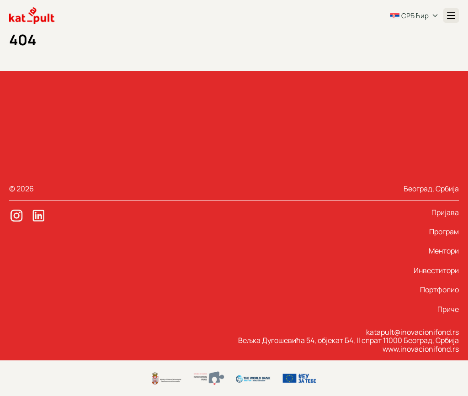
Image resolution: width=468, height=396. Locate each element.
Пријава (445, 212)
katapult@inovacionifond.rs (412, 332)
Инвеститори (436, 270)
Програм (444, 232)
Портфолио (439, 290)
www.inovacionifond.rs (421, 349)
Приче (448, 309)
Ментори (444, 251)
